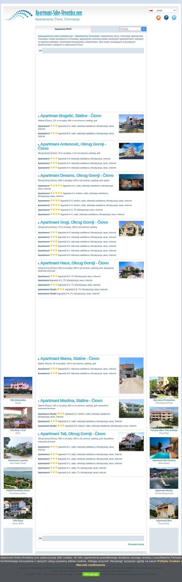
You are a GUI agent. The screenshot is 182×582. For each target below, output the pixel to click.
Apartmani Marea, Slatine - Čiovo (69, 358)
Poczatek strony (136, 544)
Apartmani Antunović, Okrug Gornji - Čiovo (72, 146)
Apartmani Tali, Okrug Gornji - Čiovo (72, 433)
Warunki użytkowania (90, 564)
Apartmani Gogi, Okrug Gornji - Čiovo (74, 222)
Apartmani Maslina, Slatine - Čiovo (71, 400)
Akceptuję (91, 574)
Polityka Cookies (168, 561)
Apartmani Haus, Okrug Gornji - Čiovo (74, 263)
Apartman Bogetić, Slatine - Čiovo (70, 115)
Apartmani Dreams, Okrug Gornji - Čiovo (76, 175)
